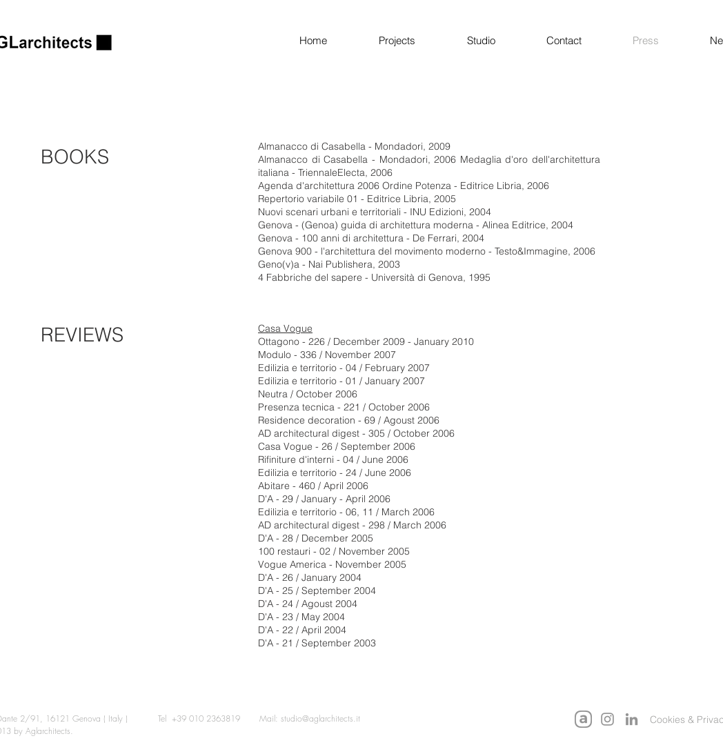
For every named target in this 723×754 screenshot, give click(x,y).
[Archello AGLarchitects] (583, 719)
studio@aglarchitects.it (320, 718)
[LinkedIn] (631, 719)
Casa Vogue (285, 328)
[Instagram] (607, 719)
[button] (381, 40)
